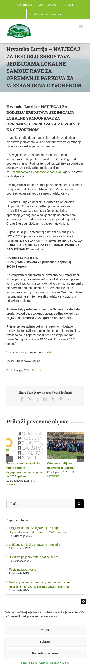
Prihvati (45, 630)
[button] (83, 601)
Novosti (36, 370)
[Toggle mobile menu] (81, 26)
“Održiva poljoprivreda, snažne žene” (33, 557)
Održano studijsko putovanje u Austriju (34, 544)
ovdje (48, 352)
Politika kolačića (28, 662)
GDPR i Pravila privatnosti (54, 662)
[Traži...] (40, 503)
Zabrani (45, 641)
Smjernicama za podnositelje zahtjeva (36, 172)
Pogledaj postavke (45, 653)
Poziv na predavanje (22, 569)
